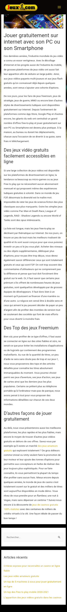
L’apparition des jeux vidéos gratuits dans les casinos (32, 597)
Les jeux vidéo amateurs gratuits (21, 576)
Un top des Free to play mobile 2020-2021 (26, 591)
